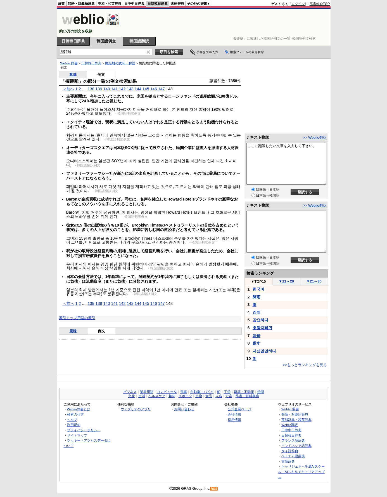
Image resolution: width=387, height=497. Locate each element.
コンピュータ (167, 392)
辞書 (61, 3)
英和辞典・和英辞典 (296, 419)
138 (91, 89)
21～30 (314, 281)
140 (106, 89)
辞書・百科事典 (247, 396)
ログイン (298, 4)
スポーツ (185, 396)
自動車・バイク (202, 392)
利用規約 (73, 425)
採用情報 (234, 419)
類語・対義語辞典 (81, 3)
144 (138, 89)
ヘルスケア (156, 396)
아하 (256, 335)
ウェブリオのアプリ (136, 409)
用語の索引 (86, 318)
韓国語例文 (106, 41)
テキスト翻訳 (257, 137)
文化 (131, 396)
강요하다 (260, 320)
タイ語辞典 (289, 451)
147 (161, 89)
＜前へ (68, 89)
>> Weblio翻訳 (314, 137)
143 (130, 89)
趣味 (171, 396)
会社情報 (234, 414)
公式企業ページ (239, 409)
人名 (218, 396)
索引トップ (68, 318)
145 (146, 89)
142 (122, 89)
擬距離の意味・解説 (120, 63)
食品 (208, 396)
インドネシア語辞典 (296, 445)
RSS (214, 488)
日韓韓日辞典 (158, 3)
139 (99, 89)
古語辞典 (177, 3)
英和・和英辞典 (109, 3)
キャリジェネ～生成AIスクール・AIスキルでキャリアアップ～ (301, 472)
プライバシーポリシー (84, 430)
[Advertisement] (228, 23)
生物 (198, 396)
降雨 (256, 297)
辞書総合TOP (320, 4)
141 (114, 89)
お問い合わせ (184, 409)
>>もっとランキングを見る (305, 365)
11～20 (286, 281)
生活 (141, 396)
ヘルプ (72, 419)
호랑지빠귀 (262, 328)
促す (256, 343)
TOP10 (258, 281)
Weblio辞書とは (78, 409)
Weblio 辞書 (69, 63)
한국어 (258, 289)
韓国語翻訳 (139, 41)
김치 (256, 312)
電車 (183, 392)
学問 (260, 392)
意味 (73, 74)
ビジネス (130, 392)
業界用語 (146, 392)
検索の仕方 (75, 414)
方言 (228, 396)
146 (153, 89)
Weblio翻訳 (289, 425)
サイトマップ (77, 435)
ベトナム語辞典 (293, 456)
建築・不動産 (244, 392)
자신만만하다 (264, 351)
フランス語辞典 (293, 440)
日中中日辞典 (134, 3)
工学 (227, 392)
